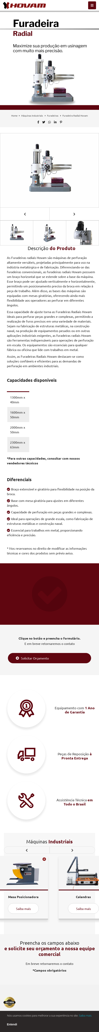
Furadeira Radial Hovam (75, 115)
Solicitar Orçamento (32, 658)
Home (14, 115)
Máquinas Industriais (32, 115)
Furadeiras (53, 115)
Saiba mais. (85, 1018)
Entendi (12, 1027)
